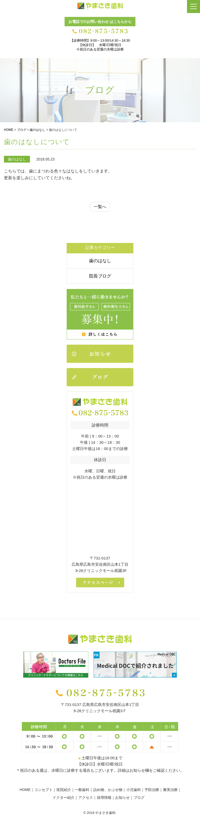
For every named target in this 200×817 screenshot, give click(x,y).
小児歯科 (133, 790)
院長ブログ (100, 276)
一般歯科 (82, 790)
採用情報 (104, 797)
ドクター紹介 (63, 797)
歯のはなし (100, 260)
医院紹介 (64, 790)
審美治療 (170, 790)
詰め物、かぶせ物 (107, 790)
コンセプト (43, 790)
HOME (25, 790)
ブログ (139, 797)
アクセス (85, 797)
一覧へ (100, 206)
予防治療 (152, 790)
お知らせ (122, 797)
